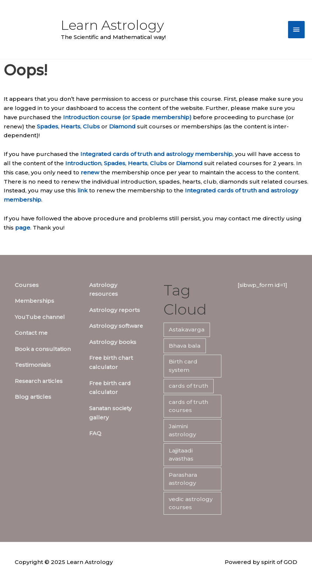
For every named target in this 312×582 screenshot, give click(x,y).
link (82, 190)
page (22, 227)
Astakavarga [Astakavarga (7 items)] (186, 329)
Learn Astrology (112, 25)
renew (90, 172)
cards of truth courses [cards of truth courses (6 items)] (188, 406)
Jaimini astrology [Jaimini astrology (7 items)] (182, 430)
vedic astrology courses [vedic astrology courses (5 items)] (191, 503)
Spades (47, 126)
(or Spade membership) (157, 117)
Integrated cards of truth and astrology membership (156, 153)
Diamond (122, 126)
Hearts (70, 126)
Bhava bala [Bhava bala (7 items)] (184, 345)
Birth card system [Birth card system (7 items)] (183, 365)
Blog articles (33, 396)
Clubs (91, 126)
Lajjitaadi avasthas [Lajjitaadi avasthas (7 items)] (181, 454)
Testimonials (33, 364)
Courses (27, 284)
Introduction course (92, 117)
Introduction (83, 163)
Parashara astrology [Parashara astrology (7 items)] (183, 479)
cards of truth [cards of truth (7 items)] (188, 385)
